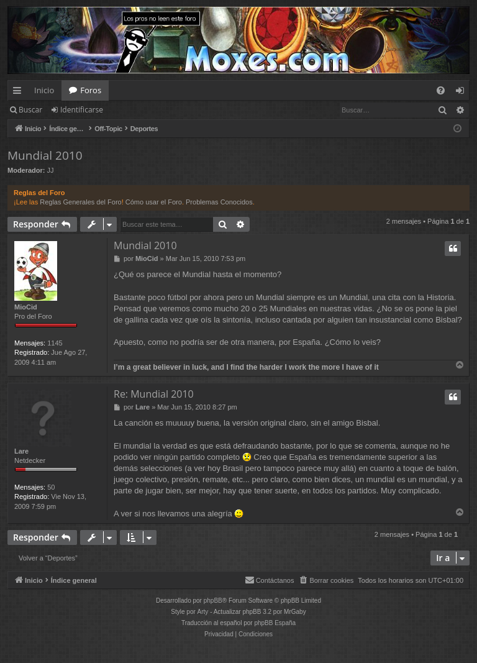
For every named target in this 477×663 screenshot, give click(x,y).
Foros (90, 90)
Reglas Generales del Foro (80, 202)
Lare (21, 451)
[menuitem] (440, 90)
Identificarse (81, 109)
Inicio (44, 90)
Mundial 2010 (45, 155)
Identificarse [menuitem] (463, 93)
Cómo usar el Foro (153, 202)
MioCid (25, 307)
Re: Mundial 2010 (154, 394)
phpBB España (275, 623)
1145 (54, 343)
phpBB (213, 600)
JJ (50, 170)
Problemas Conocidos (219, 202)
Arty (203, 611)
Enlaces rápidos (19, 93)
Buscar (30, 109)
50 (51, 487)
